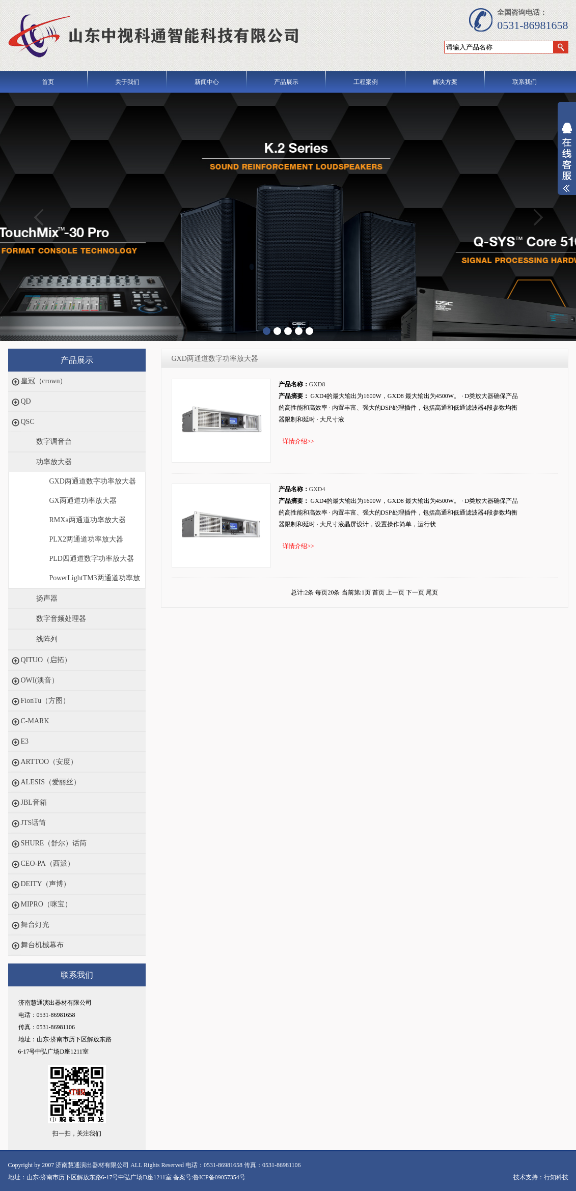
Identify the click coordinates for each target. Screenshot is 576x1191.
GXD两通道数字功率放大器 (92, 481)
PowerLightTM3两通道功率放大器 (94, 581)
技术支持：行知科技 (540, 1177)
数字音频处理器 (61, 618)
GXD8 (317, 384)
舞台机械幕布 (42, 945)
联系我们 (524, 82)
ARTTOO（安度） (49, 761)
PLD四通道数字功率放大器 (91, 558)
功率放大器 (54, 462)
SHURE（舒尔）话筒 (54, 843)
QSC (28, 422)
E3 (25, 741)
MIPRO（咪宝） (46, 904)
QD (26, 401)
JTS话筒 (33, 823)
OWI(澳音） (40, 680)
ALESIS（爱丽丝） (50, 782)
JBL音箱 (34, 802)
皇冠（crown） (44, 381)
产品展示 (286, 82)
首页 (48, 82)
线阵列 (47, 639)
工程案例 (365, 82)
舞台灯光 (35, 924)
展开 (567, 164)
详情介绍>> (298, 441)
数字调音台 (54, 441)
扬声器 (47, 598)
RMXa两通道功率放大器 (87, 520)
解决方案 (445, 82)
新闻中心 (207, 82)
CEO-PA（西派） (47, 863)
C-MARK (35, 721)
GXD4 (317, 489)
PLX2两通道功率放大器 (86, 539)
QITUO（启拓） (46, 660)
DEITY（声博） (46, 884)
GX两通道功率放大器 (83, 500)
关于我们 (127, 82)
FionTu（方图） (45, 700)
